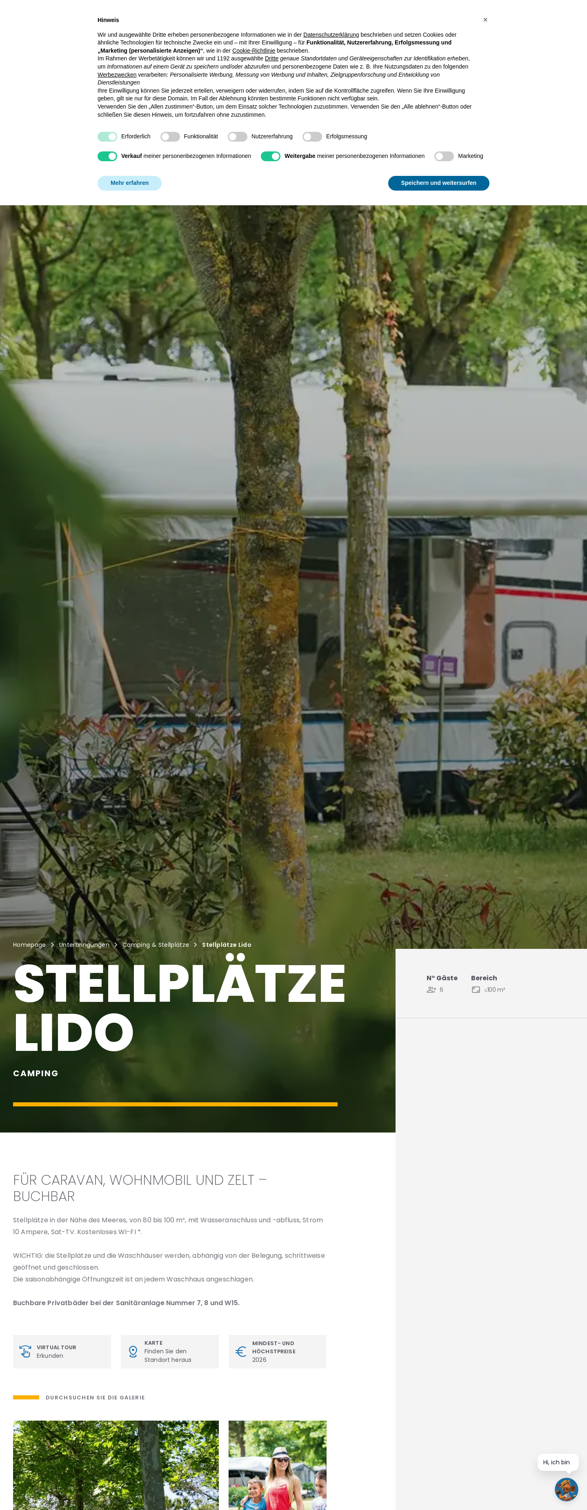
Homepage (29, 945)
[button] (485, 19)
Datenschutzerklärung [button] (331, 34)
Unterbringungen (84, 945)
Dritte (271, 58)
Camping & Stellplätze (155, 945)
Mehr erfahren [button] (130, 183)
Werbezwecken (117, 74)
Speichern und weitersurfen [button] (438, 183)
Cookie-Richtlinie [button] (253, 50)
